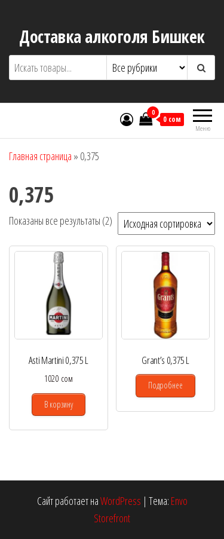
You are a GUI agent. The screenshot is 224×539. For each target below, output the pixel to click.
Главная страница (40, 156)
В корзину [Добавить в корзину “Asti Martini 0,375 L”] (58, 404)
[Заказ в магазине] (166, 223)
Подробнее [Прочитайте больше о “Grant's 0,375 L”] (165, 385)
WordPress (120, 501)
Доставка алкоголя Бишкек (112, 36)
